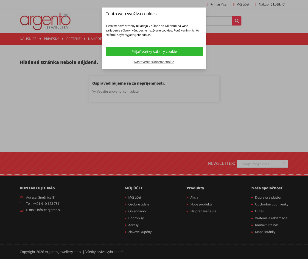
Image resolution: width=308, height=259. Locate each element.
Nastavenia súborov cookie (154, 62)
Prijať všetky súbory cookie (154, 51)
